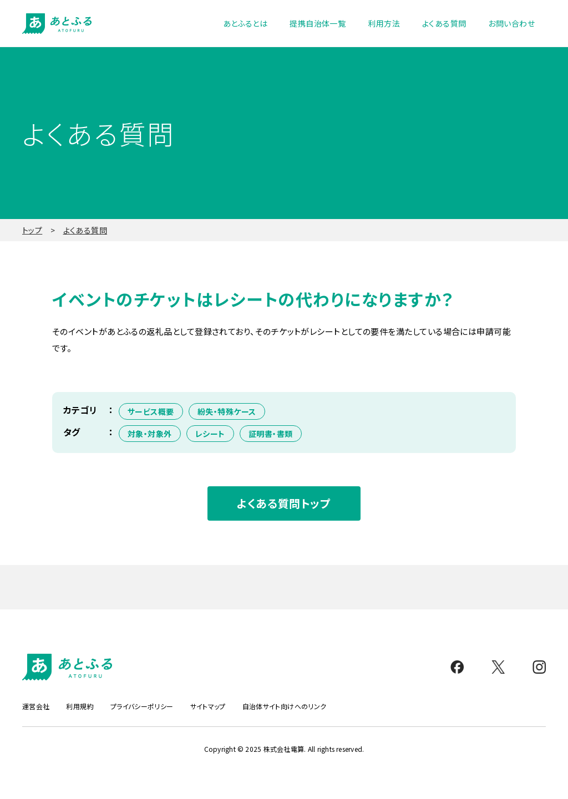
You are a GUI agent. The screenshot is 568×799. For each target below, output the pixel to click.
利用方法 (384, 23)
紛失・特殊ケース (226, 411)
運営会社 (35, 706)
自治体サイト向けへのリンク (284, 706)
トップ (32, 230)
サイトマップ (208, 706)
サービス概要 (151, 411)
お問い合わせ (511, 23)
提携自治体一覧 (318, 23)
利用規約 (79, 706)
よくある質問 (444, 23)
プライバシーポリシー (142, 706)
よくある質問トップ (284, 503)
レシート (210, 433)
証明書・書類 (270, 433)
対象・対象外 (150, 433)
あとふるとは (245, 23)
